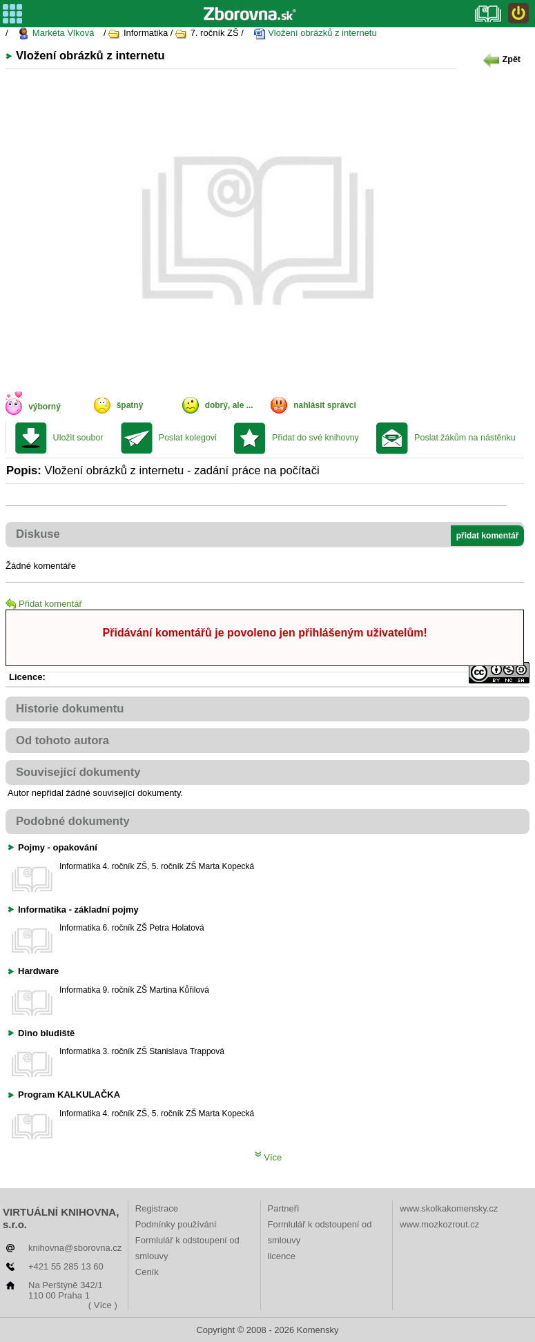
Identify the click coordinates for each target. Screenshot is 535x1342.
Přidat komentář (44, 604)
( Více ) (102, 1305)
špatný (130, 405)
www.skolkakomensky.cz (449, 1208)
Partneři (284, 1208)
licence (281, 1256)
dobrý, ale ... (229, 405)
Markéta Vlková (55, 33)
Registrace (156, 1208)
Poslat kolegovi (188, 438)
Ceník (147, 1272)
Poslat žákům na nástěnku (465, 438)
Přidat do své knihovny (315, 438)
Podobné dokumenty (73, 821)
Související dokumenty (78, 772)
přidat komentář (487, 536)
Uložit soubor (78, 438)
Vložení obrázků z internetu (315, 33)
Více (268, 1157)
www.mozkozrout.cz (439, 1224)
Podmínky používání (176, 1224)
